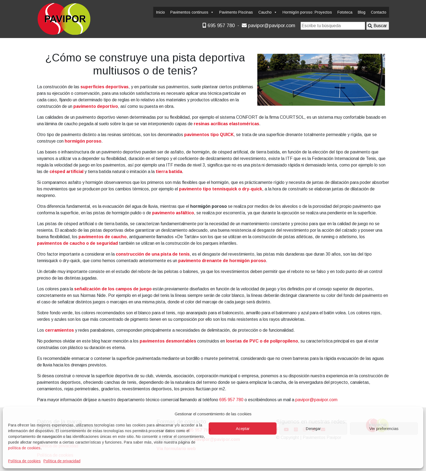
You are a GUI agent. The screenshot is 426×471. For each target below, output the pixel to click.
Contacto (378, 12)
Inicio (160, 12)
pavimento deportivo (95, 106)
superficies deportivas (104, 86)
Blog (361, 12)
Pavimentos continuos (192, 12)
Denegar (313, 428)
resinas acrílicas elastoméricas (226, 123)
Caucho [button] (267, 12)
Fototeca (344, 12)
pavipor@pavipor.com (268, 25)
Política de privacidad (61, 461)
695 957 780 (218, 25)
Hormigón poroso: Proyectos (307, 12)
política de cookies (24, 448)
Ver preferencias (384, 428)
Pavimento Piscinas (236, 12)
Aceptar (243, 428)
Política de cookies (24, 461)
